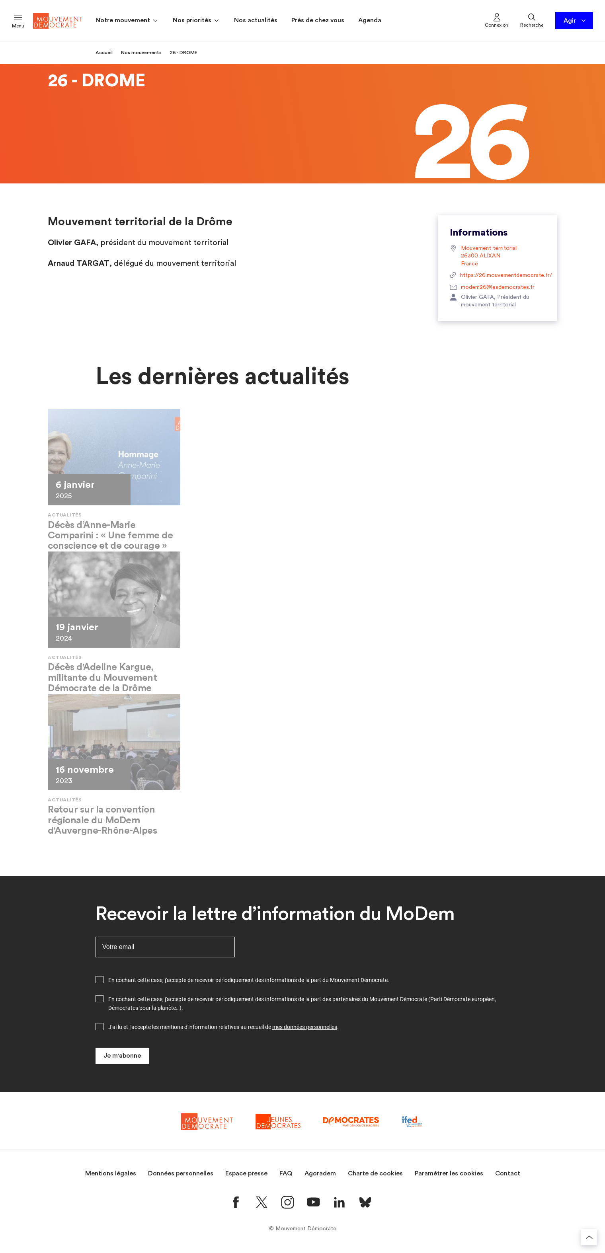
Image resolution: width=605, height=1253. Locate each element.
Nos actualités (255, 20)
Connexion (496, 19)
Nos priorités (196, 20)
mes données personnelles (304, 1027)
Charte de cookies (375, 1173)
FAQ (286, 1173)
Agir (575, 20)
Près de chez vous (317, 20)
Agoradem (320, 1173)
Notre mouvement (127, 20)
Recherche (531, 19)
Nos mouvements (141, 52)
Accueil (104, 52)
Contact (507, 1173)
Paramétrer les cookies (449, 1173)
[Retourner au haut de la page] (589, 1237)
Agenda (369, 20)
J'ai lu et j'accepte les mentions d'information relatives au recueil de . (223, 1027)
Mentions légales (110, 1173)
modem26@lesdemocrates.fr (492, 288)
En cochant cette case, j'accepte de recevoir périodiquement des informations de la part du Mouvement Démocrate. (248, 980)
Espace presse (246, 1173)
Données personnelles (180, 1173)
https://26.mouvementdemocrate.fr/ (497, 276)
